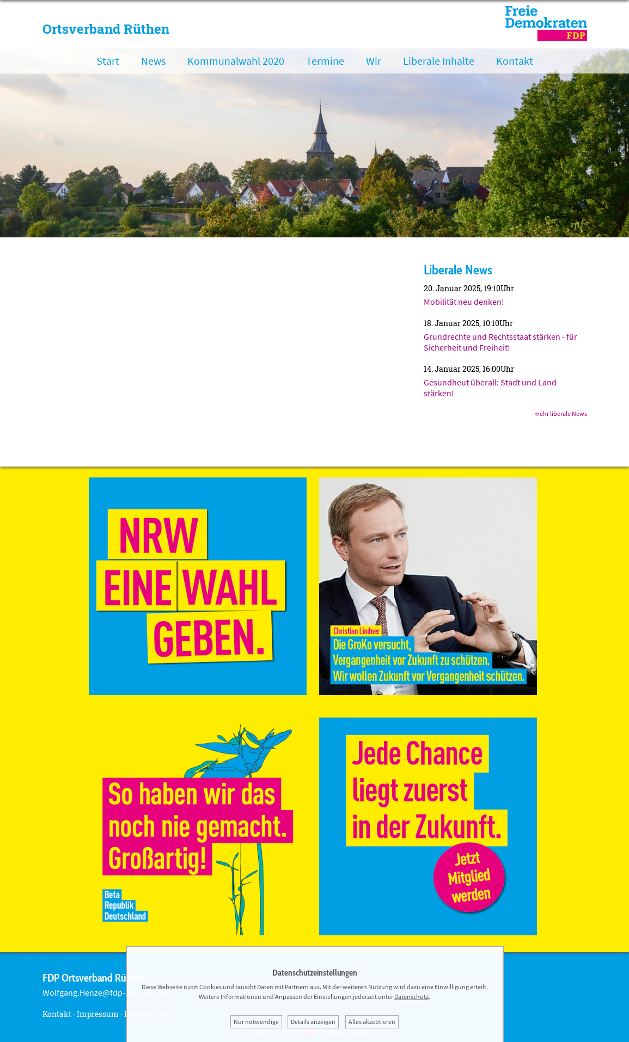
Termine (325, 61)
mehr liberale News (560, 413)
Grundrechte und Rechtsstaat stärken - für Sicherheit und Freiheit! (500, 342)
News (153, 61)
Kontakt (514, 61)
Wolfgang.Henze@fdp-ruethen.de (104, 992)
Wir (373, 61)
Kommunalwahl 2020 (235, 61)
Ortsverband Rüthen (105, 29)
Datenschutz (411, 996)
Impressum (98, 1014)
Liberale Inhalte (438, 61)
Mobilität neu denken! (464, 301)
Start (107, 61)
